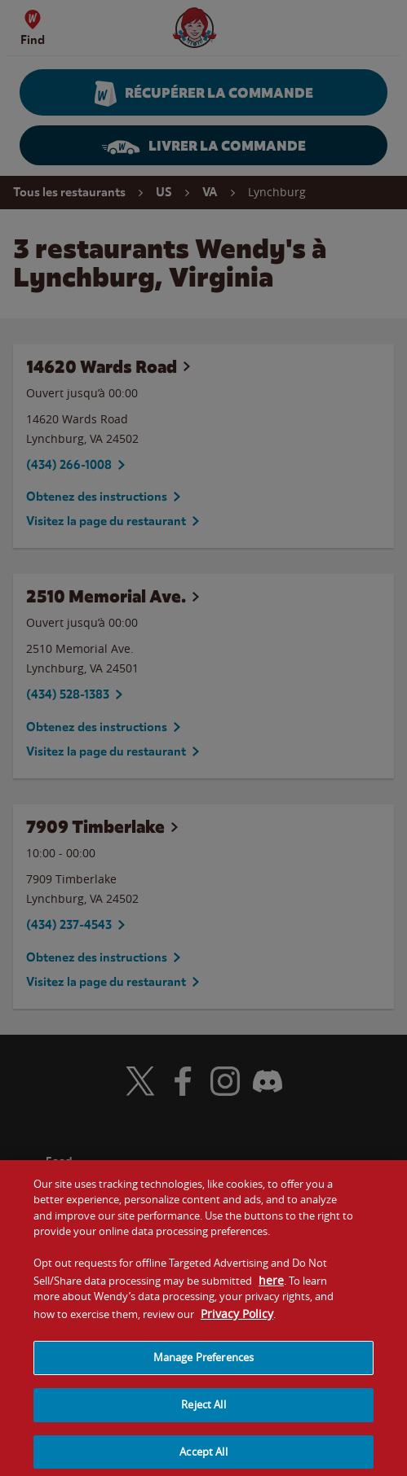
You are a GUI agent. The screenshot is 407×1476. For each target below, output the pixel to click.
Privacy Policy (237, 1321)
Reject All (203, 1412)
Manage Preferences (203, 1365)
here (271, 1287)
